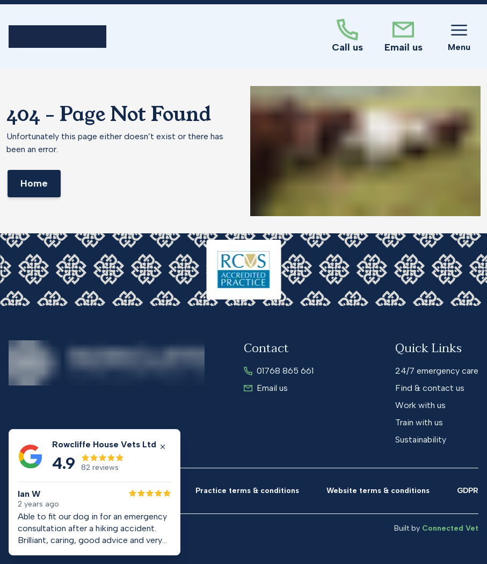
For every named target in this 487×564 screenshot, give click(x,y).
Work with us (420, 405)
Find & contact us (429, 388)
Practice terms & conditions (247, 490)
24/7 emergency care (436, 371)
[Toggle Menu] (459, 36)
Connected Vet (450, 528)
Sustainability (420, 439)
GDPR (467, 490)
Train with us (419, 422)
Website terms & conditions (378, 490)
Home (34, 183)
